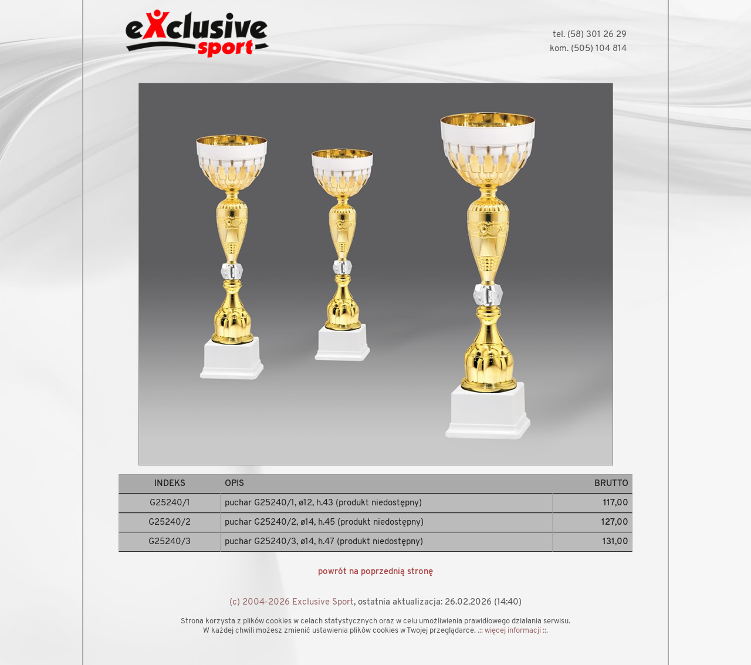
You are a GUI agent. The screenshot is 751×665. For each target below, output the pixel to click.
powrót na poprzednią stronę (375, 572)
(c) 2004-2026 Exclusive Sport (291, 602)
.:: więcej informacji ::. (513, 630)
